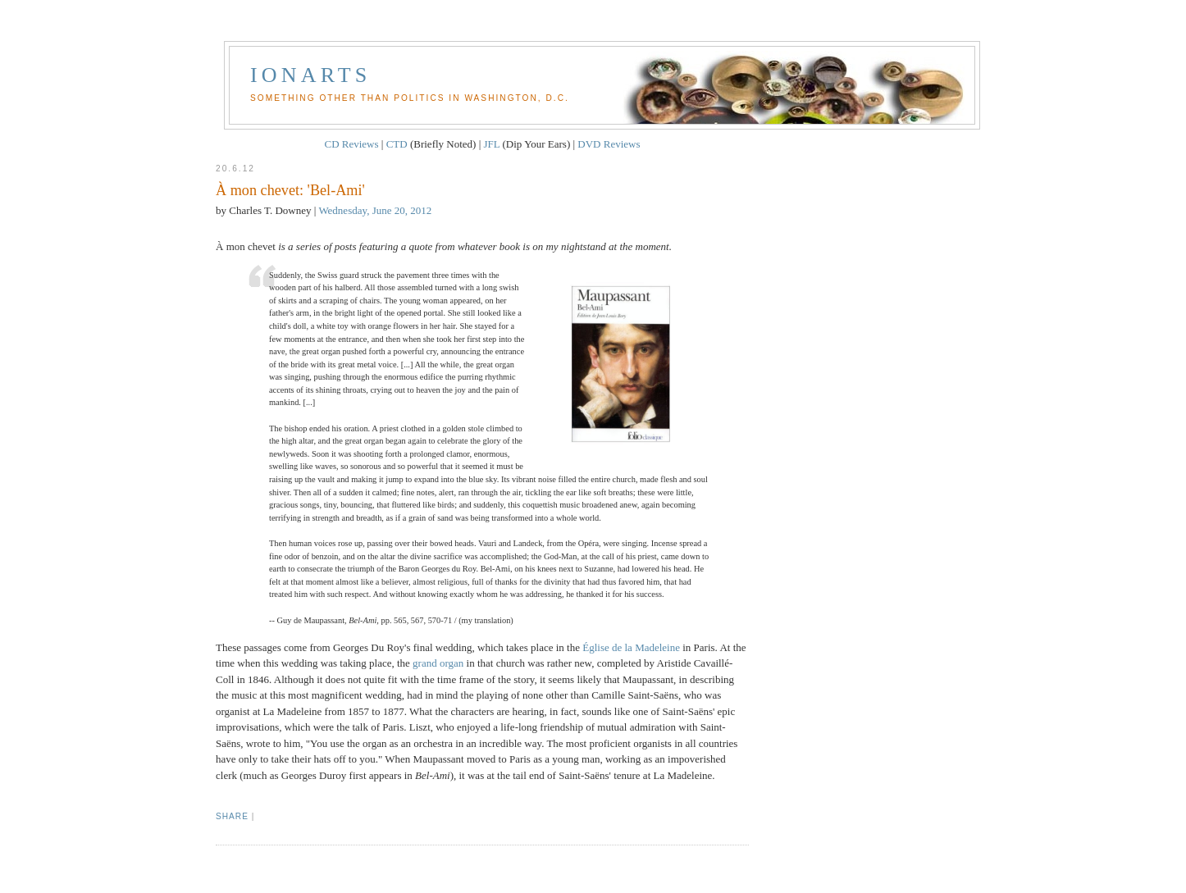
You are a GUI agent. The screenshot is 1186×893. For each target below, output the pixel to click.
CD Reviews (351, 144)
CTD (397, 144)
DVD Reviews (608, 144)
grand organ (438, 663)
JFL (492, 144)
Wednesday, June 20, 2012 (374, 210)
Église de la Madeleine (631, 647)
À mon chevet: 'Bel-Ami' (290, 190)
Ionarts (311, 75)
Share (232, 816)
